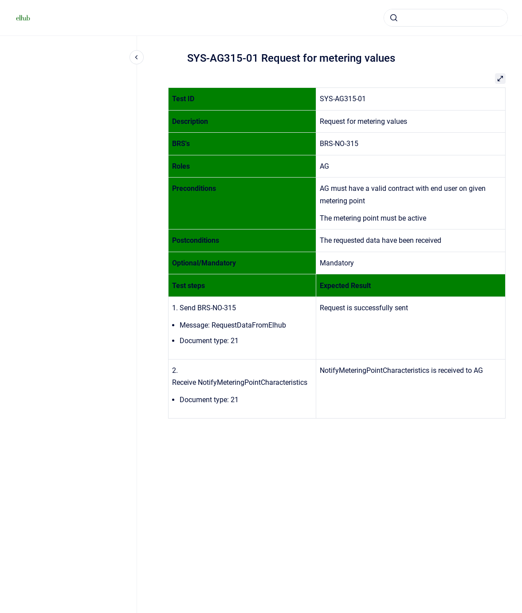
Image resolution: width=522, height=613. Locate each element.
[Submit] (394, 18)
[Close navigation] (137, 57)
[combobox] (445, 17)
